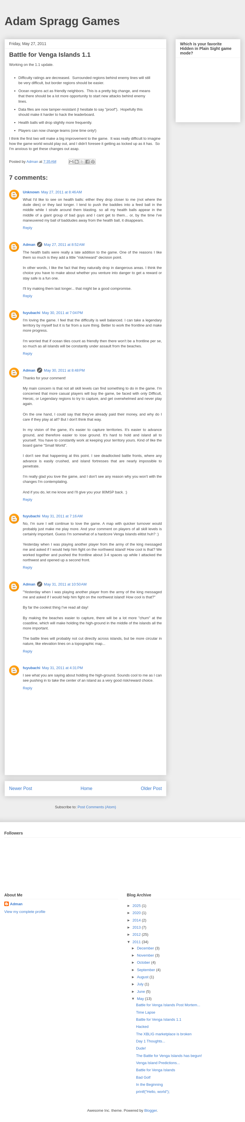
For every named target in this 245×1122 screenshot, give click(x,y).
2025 (137, 906)
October (144, 962)
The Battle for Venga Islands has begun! (169, 1056)
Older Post (151, 788)
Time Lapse (145, 1012)
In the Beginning (149, 1084)
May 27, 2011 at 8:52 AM (64, 244)
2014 (137, 920)
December (146, 948)
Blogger (150, 1110)
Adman (29, 244)
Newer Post (20, 788)
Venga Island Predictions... (158, 1063)
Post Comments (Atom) (96, 807)
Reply (27, 228)
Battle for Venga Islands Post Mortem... (168, 1005)
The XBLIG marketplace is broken (163, 1034)
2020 (137, 913)
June (141, 991)
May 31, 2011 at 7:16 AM (62, 516)
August (143, 977)
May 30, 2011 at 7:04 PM (62, 313)
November (146, 955)
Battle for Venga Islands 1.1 (158, 1019)
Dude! (141, 1048)
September (146, 970)
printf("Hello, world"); (153, 1091)
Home (87, 788)
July (141, 984)
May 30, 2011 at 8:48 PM (64, 370)
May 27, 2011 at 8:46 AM (61, 192)
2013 (137, 927)
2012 (137, 934)
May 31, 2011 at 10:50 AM (65, 584)
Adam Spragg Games (62, 21)
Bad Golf (143, 1077)
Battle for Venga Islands (155, 1070)
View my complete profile (24, 912)
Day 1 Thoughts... (150, 1041)
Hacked (142, 1026)
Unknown (31, 192)
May (141, 999)
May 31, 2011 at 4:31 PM (62, 668)
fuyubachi (31, 313)
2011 (137, 942)
